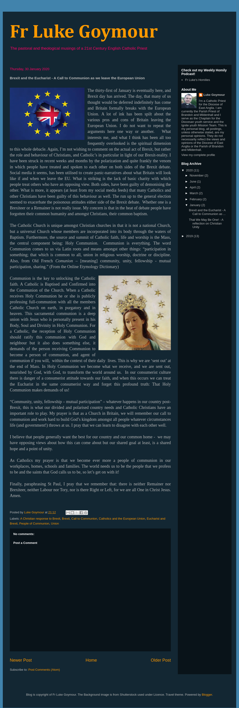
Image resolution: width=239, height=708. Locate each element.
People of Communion (34, 523)
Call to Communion (84, 518)
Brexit (66, 518)
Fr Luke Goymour (84, 32)
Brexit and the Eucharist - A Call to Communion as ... (207, 212)
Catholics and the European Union (122, 518)
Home (91, 660)
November (197, 175)
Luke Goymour (214, 95)
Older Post (161, 660)
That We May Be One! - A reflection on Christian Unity (206, 223)
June (193, 181)
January (195, 205)
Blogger (207, 694)
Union (55, 523)
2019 (190, 236)
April (193, 187)
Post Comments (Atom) (44, 669)
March (194, 193)
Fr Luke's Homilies (197, 80)
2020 (190, 170)
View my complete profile (198, 155)
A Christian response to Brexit (40, 518)
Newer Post (21, 660)
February (196, 199)
